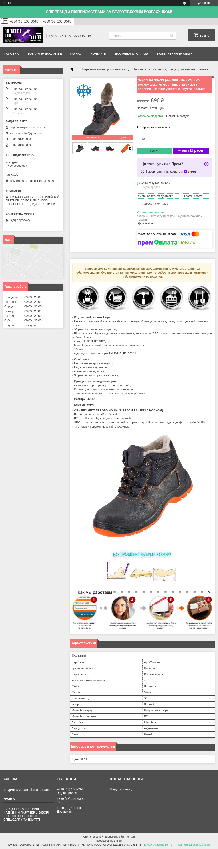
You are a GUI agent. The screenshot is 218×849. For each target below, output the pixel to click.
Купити (154, 151)
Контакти (98, 53)
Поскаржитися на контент (159, 844)
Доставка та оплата (131, 53)
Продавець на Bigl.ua (109, 840)
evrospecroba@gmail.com (26, 133)
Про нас (75, 53)
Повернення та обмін (174, 53)
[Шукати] (172, 36)
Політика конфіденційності (193, 844)
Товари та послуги (43, 53)
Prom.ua (130, 836)
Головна (11, 53)
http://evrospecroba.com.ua (27, 127)
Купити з (191, 151)
